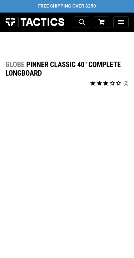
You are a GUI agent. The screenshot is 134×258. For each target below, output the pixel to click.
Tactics (34, 22)
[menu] (121, 22)
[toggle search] (81, 22)
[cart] (101, 22)
